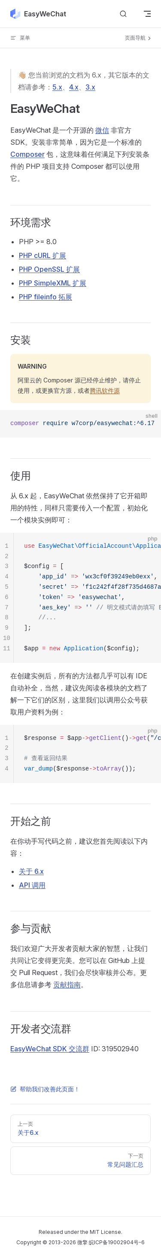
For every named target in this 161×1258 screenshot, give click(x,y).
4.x (74, 87)
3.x (90, 87)
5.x (57, 87)
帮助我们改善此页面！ (45, 1089)
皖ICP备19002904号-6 (117, 1242)
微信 (102, 130)
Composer (27, 154)
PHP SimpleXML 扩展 (52, 283)
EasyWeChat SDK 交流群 (49, 1048)
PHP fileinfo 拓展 (45, 296)
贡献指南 (67, 984)
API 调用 (32, 885)
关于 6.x (31, 871)
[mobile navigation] (147, 14)
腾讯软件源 (105, 390)
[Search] (123, 14)
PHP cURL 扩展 (42, 255)
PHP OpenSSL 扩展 (49, 269)
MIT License (105, 1232)
